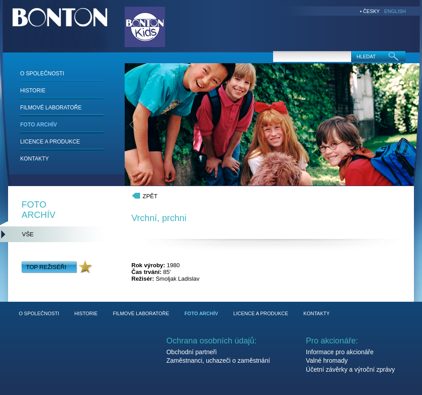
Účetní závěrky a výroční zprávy (350, 369)
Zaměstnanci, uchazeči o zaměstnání (218, 360)
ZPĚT (150, 196)
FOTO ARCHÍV (38, 125)
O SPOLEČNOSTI (42, 73)
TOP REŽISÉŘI (46, 267)
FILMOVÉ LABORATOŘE (51, 107)
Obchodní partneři (191, 352)
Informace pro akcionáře (340, 352)
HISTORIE (32, 90)
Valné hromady (327, 360)
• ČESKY (370, 11)
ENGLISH (395, 11)
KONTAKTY (34, 159)
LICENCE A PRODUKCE (50, 142)
